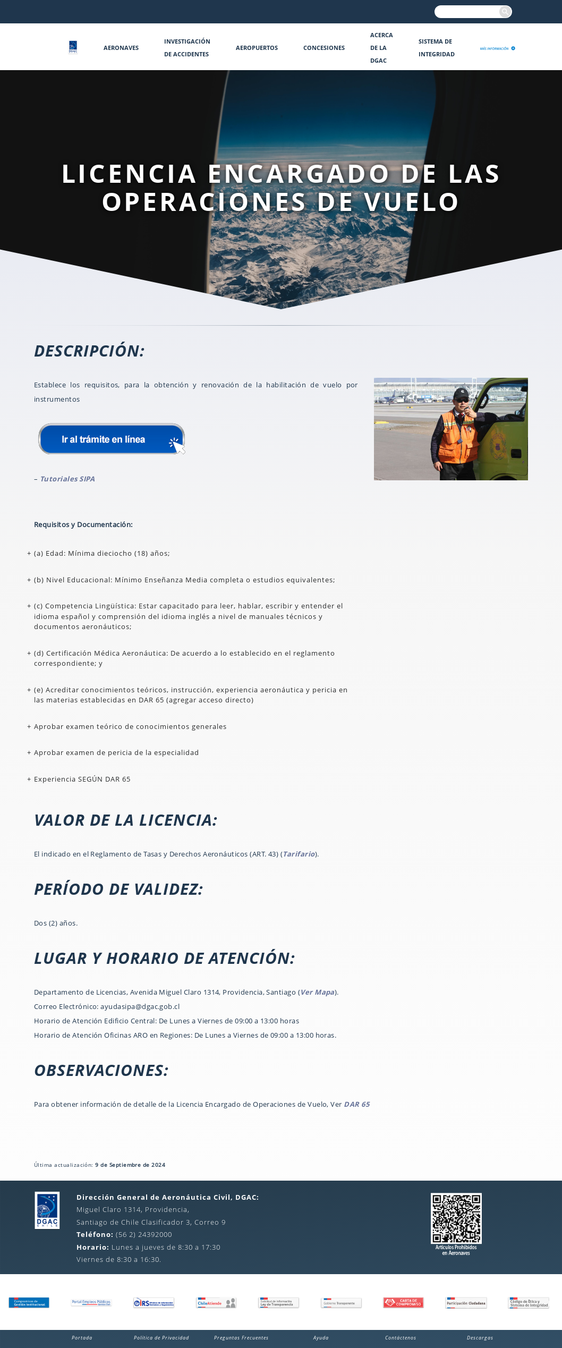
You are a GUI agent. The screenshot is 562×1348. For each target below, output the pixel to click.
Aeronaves (121, 48)
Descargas (480, 1337)
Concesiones (324, 48)
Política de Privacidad (161, 1337)
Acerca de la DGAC (381, 47)
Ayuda (321, 1337)
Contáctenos (400, 1337)
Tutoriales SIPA (67, 479)
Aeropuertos (257, 48)
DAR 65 (356, 1104)
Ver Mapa (317, 992)
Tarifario (298, 854)
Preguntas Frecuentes (241, 1337)
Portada (82, 1337)
